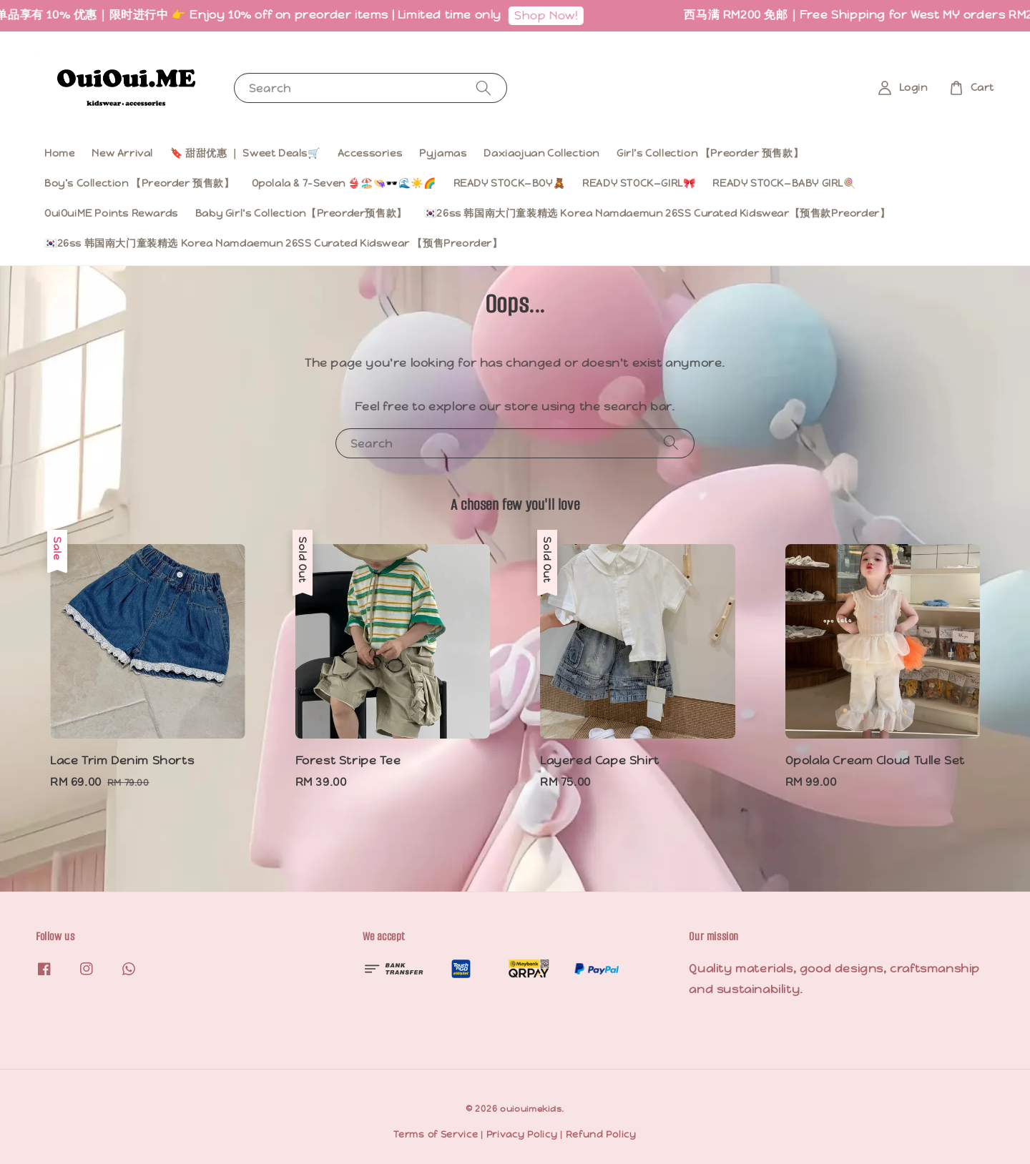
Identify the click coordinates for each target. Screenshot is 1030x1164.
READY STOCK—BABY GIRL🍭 (783, 183)
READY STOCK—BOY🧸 (509, 183)
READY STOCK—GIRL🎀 (638, 183)
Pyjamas (442, 153)
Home (59, 153)
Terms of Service (435, 1134)
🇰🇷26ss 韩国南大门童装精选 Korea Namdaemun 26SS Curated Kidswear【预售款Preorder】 (657, 213)
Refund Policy (601, 1134)
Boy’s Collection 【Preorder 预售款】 (139, 183)
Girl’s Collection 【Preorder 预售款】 (710, 153)
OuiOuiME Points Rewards (111, 213)
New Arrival (122, 153)
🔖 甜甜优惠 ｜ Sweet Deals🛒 (245, 153)
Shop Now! (557, 15)
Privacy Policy (522, 1134)
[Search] (483, 88)
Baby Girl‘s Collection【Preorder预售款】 (301, 213)
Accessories (370, 153)
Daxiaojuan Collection (541, 153)
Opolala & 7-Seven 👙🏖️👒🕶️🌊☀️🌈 (344, 183)
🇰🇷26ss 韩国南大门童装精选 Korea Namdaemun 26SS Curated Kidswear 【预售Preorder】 (273, 243)
